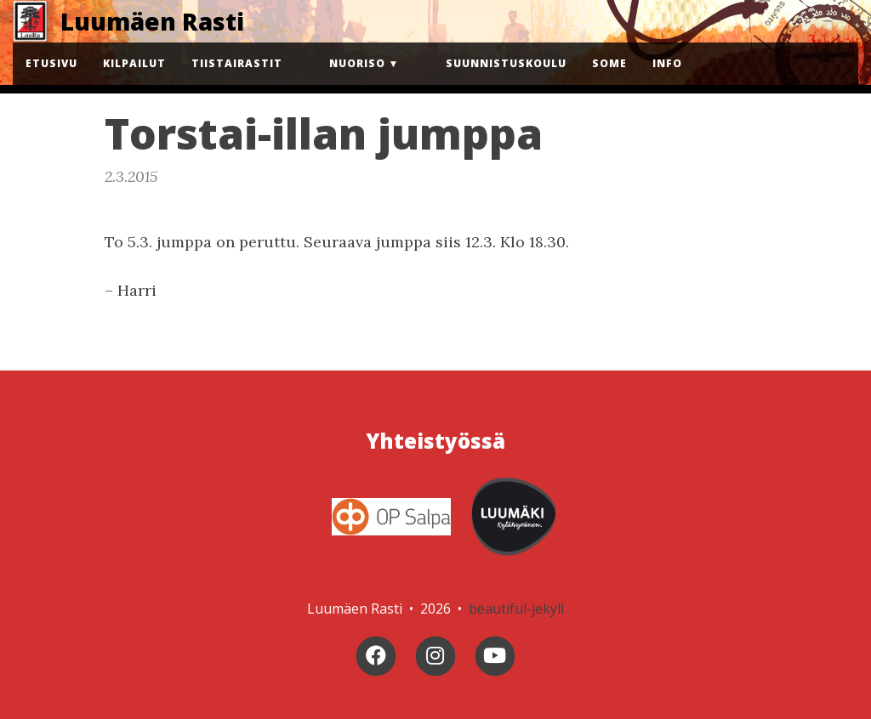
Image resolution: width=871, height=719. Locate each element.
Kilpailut (134, 63)
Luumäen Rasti (152, 21)
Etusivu (51, 63)
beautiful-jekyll (516, 608)
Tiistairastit (236, 63)
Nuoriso (357, 63)
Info (667, 63)
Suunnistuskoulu (506, 63)
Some (609, 63)
